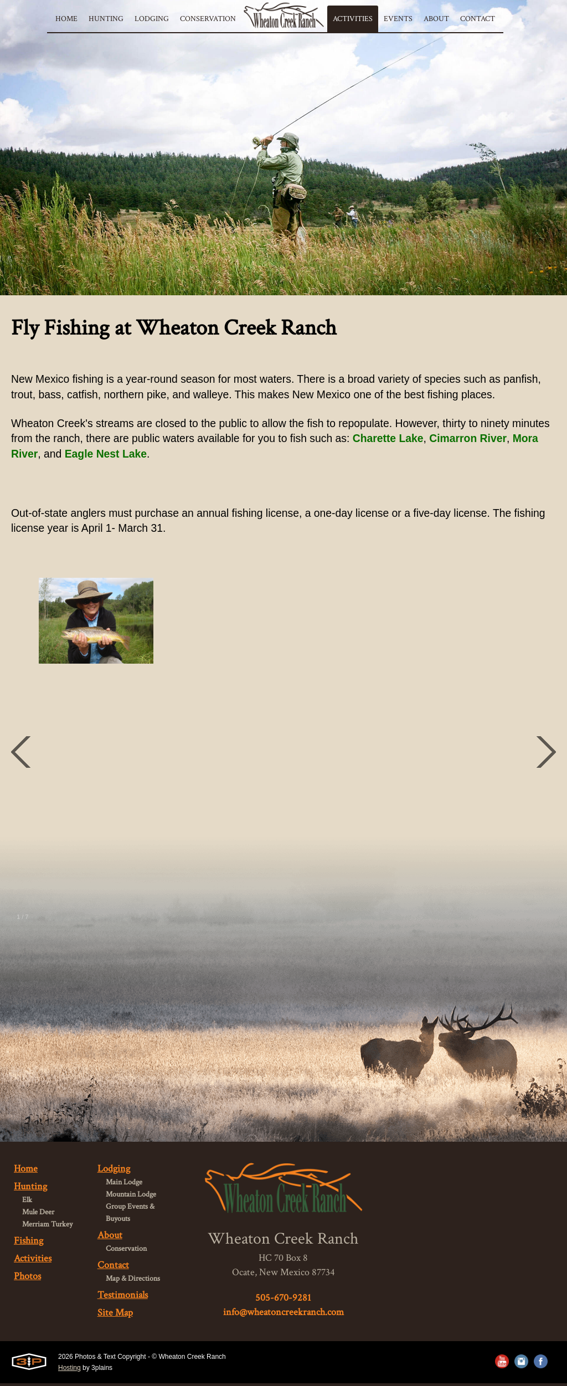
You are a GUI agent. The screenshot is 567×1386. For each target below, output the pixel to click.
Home (26, 1171)
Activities (32, 1261)
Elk (27, 1203)
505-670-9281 (283, 1299)
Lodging (113, 1171)
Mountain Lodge (131, 1197)
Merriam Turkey (47, 1227)
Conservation (126, 1251)
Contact (113, 1267)
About (109, 1237)
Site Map (115, 1315)
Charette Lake (443, 440)
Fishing (28, 1243)
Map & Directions (133, 1281)
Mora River (73, 455)
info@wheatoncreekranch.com (283, 1314)
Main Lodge (124, 1185)
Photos (27, 1278)
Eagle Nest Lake (172, 455)
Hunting (30, 1189)
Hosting (69, 1370)
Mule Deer (38, 1215)
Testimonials (122, 1297)
